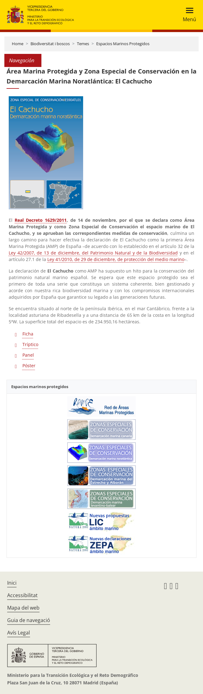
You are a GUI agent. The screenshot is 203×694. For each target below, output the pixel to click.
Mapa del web (23, 607)
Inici (12, 582)
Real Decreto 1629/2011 (41, 220)
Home (17, 43)
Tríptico (30, 344)
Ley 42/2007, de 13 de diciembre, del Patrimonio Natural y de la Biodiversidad (93, 253)
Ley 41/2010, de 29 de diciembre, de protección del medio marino (115, 259)
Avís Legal (18, 632)
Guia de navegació (28, 620)
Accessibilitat (22, 595)
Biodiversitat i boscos (50, 43)
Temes (83, 43)
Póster (28, 365)
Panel (28, 355)
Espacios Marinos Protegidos (122, 43)
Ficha (27, 334)
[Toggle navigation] (187, 14)
